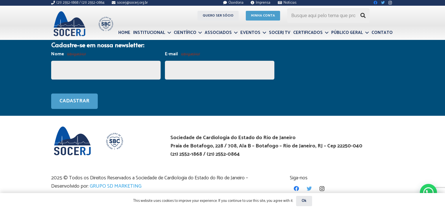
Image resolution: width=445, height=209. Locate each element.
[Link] (82, 23)
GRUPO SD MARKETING (115, 186)
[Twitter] (309, 188)
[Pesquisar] (363, 16)
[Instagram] (322, 188)
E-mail (182, 54)
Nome (68, 54)
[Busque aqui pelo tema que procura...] (328, 16)
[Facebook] (296, 188)
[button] (428, 192)
